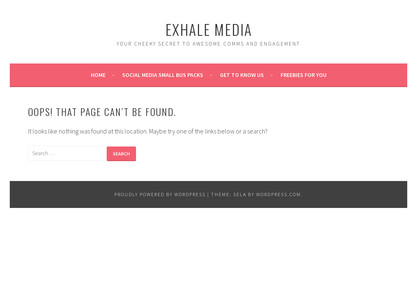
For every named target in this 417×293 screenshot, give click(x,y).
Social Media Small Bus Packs (162, 75)
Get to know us (242, 75)
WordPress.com (278, 194)
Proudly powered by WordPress (160, 194)
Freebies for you (304, 75)
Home (98, 75)
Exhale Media (208, 29)
